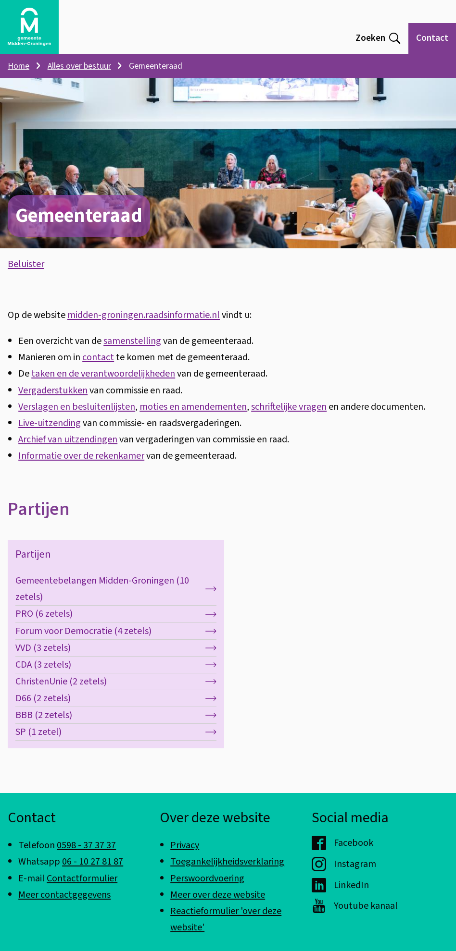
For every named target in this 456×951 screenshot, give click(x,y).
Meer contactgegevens (64, 895)
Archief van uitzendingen (67, 449)
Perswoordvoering (207, 878)
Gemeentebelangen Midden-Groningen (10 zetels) (115, 599)
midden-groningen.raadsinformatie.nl (143, 324)
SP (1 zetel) (115, 742)
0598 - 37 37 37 (86, 845)
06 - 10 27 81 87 (92, 861)
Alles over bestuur (79, 66)
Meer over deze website (217, 895)
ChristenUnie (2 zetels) (115, 691)
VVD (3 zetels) (115, 657)
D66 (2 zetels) (115, 708)
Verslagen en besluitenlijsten (76, 416)
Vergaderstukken (53, 400)
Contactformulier (82, 878)
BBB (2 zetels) (115, 725)
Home (18, 66)
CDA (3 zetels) (115, 674)
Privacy (184, 845)
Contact (432, 38)
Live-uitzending (49, 432)
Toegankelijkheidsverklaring (227, 861)
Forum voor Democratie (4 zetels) (115, 640)
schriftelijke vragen (289, 416)
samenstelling (132, 350)
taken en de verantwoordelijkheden (103, 383)
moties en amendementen (193, 416)
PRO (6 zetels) (115, 624)
